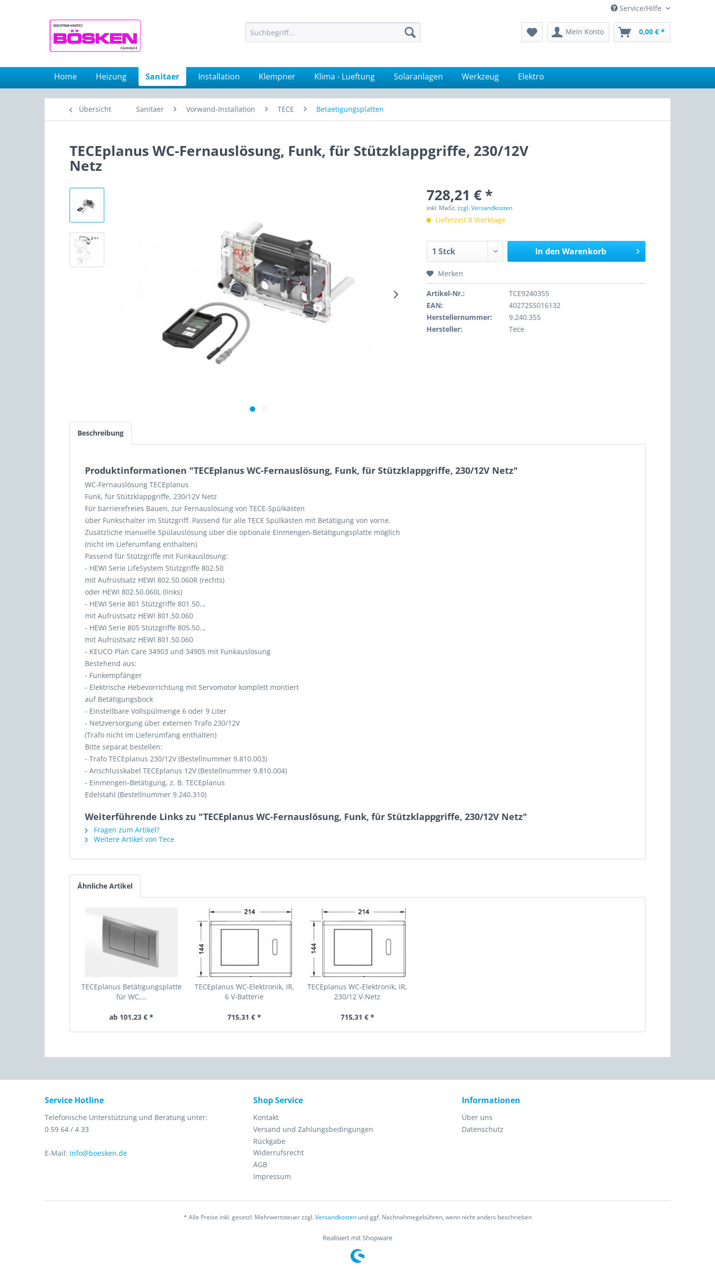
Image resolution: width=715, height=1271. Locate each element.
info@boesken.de (98, 1153)
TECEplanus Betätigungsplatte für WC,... (131, 991)
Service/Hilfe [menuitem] (637, 8)
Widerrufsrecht (278, 1152)
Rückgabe (269, 1141)
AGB (260, 1164)
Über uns (477, 1117)
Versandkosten (336, 1217)
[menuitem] (333, 32)
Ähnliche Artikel (105, 886)
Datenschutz (482, 1129)
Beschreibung (100, 433)
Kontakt (266, 1117)
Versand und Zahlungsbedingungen (313, 1129)
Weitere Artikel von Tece (129, 839)
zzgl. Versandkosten (484, 208)
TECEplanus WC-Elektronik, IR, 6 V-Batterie (244, 991)
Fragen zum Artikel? (122, 829)
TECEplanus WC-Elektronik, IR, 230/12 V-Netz (357, 991)
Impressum (272, 1176)
